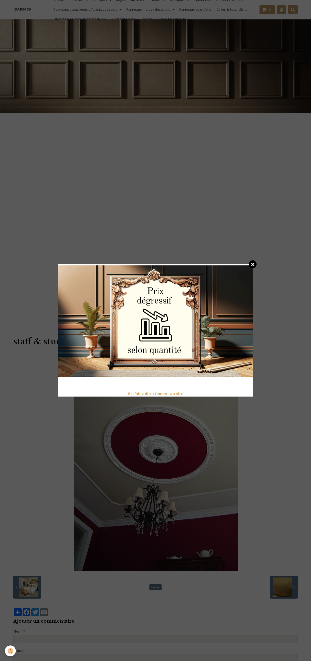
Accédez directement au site (155, 393)
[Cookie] (10, 650)
